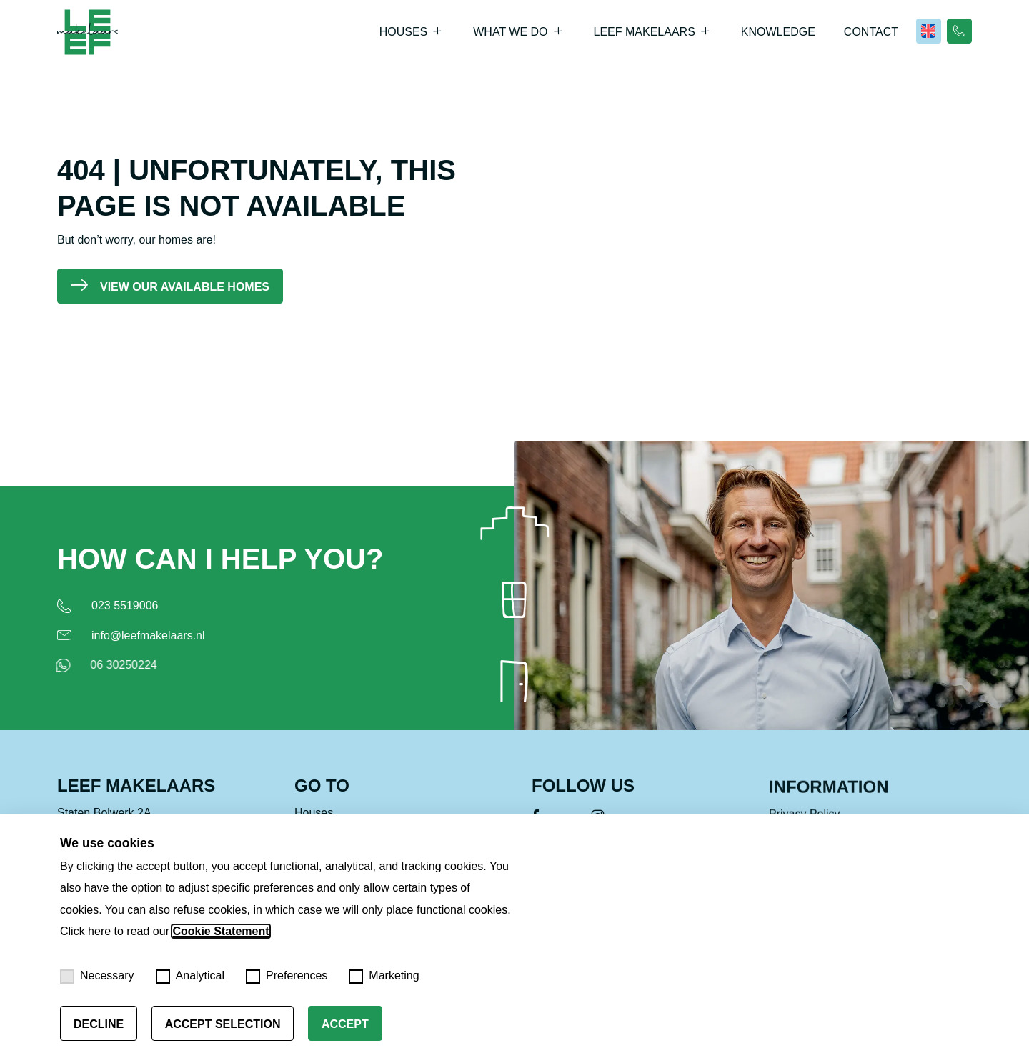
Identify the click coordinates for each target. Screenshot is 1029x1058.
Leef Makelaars (644, 32)
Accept (345, 1024)
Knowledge (778, 32)
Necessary (97, 976)
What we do (510, 32)
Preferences (286, 976)
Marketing (384, 976)
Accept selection (223, 1024)
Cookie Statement (220, 931)
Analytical (190, 976)
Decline (99, 1024)
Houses (403, 32)
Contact (871, 32)
